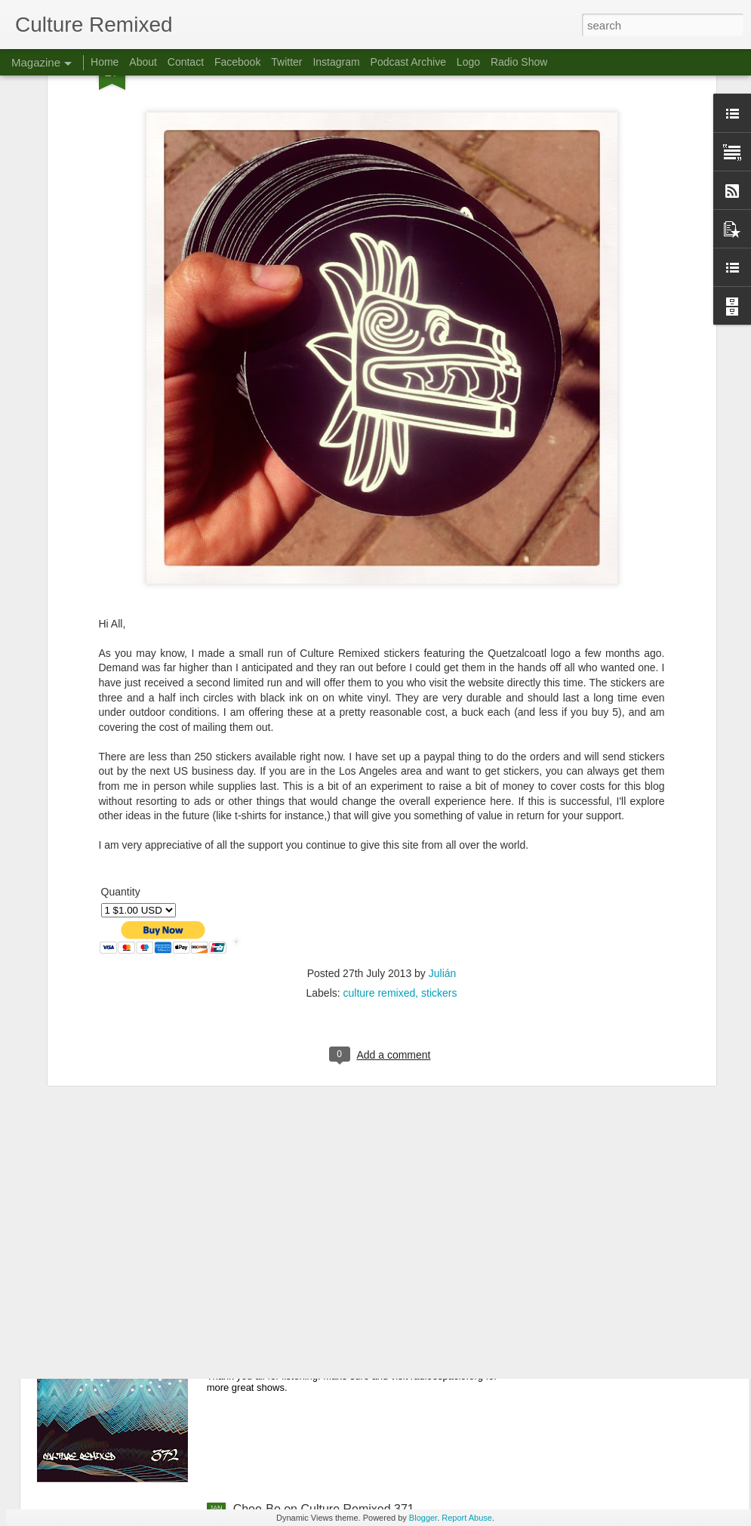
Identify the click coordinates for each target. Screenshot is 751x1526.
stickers (439, 835)
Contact (186, 62)
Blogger (423, 1517)
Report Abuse (467, 1517)
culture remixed (379, 835)
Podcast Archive (408, 62)
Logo (468, 62)
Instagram (335, 62)
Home (104, 62)
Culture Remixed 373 (289, 1166)
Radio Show (519, 62)
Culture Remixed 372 (289, 1337)
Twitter (286, 62)
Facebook (237, 62)
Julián (443, 815)
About (143, 62)
